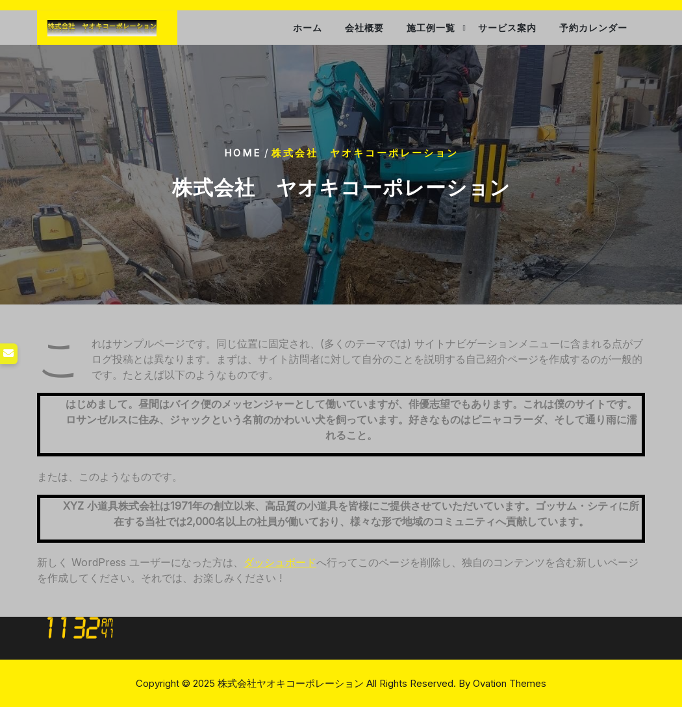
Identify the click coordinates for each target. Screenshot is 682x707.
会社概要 (364, 27)
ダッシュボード (280, 562)
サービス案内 (507, 27)
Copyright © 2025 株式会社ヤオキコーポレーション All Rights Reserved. (341, 683)
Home (242, 153)
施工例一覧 (431, 27)
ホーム (307, 27)
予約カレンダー (593, 27)
